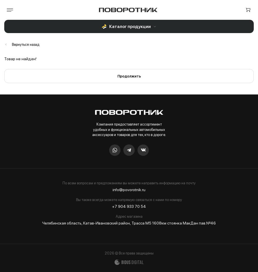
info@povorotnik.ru (129, 189)
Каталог (21, 44)
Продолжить (129, 76)
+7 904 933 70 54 (129, 206)
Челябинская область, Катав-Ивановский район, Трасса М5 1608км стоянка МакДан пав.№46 (129, 223)
